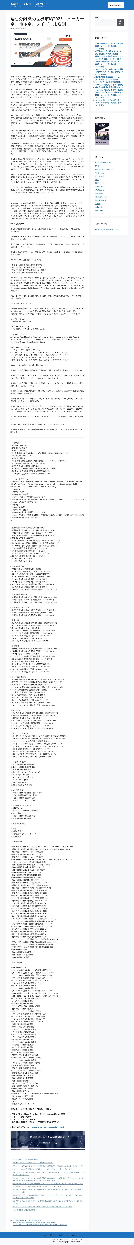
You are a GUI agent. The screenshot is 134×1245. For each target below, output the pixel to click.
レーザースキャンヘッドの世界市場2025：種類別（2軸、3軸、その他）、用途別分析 (40, 1225)
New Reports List (115, 5)
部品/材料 (99, 210)
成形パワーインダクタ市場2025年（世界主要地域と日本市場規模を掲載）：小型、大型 (42, 1207)
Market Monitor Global (104, 169)
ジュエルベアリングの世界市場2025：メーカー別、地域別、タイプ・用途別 (108, 102)
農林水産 (98, 207)
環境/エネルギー (101, 197)
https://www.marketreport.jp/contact (48, 1127)
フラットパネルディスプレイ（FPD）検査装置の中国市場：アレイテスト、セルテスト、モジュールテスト (49, 1166)
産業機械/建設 (36, 1220)
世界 (29, 1220)
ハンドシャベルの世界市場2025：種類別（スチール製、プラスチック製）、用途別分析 (42, 1169)
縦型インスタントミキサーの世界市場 (25, 1160)
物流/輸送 (99, 193)
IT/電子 (98, 166)
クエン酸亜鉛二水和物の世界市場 (24, 1210)
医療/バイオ (100, 183)
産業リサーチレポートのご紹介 (29, 4)
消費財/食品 (100, 190)
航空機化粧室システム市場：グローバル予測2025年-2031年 (33, 1163)
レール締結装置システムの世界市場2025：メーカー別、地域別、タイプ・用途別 (109, 46)
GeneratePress (84, 1235)
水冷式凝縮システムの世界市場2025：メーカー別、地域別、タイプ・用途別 (108, 64)
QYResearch (100, 173)
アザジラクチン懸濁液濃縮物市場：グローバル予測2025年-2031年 (34, 1223)
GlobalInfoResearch (19, 1220)
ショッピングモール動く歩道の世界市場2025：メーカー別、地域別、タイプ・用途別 (109, 72)
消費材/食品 (100, 186)
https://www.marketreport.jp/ (107, 229)
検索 (97, 17)
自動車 (97, 204)
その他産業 (99, 176)
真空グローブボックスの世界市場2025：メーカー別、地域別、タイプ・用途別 (108, 95)
